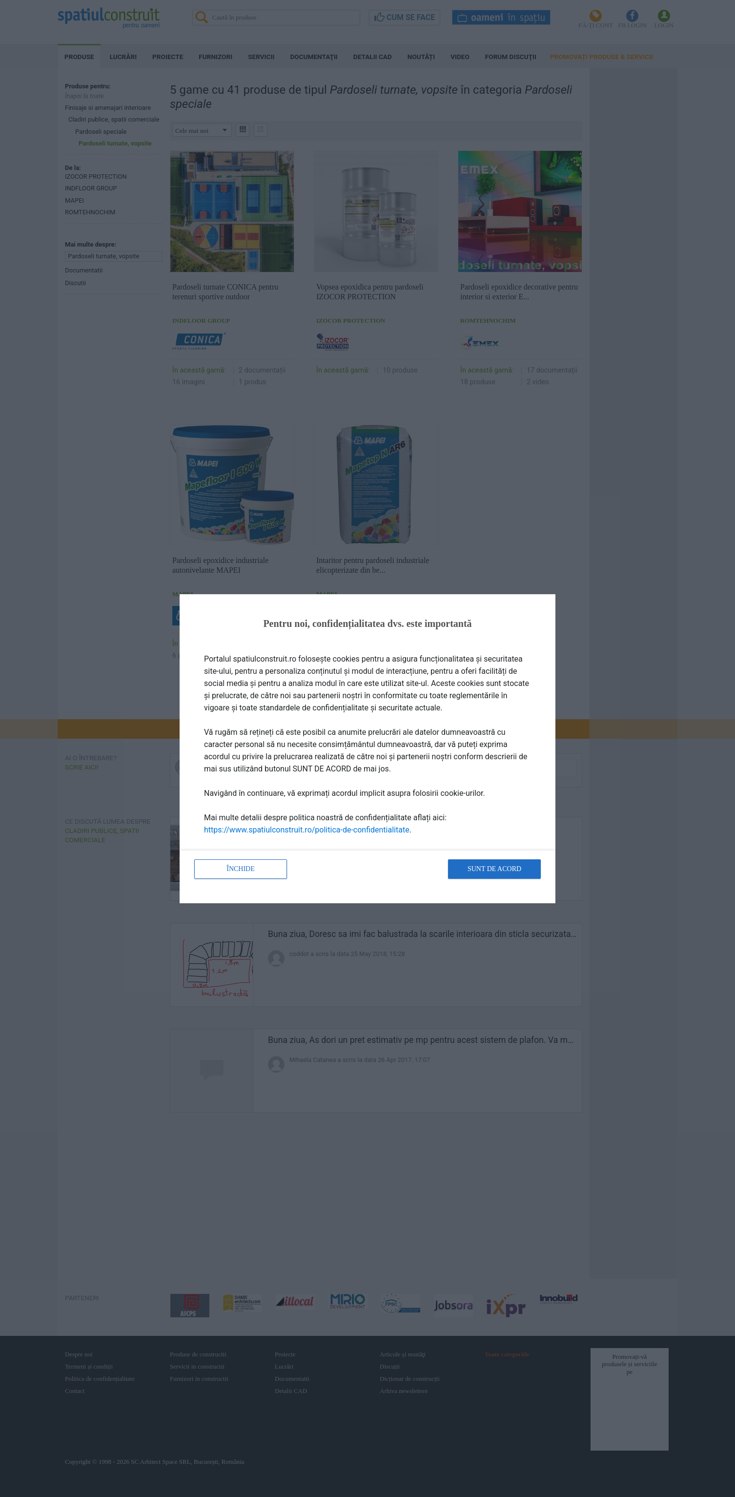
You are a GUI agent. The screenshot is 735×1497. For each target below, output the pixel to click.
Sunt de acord (494, 869)
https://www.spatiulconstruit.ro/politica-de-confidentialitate (306, 829)
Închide (240, 869)
